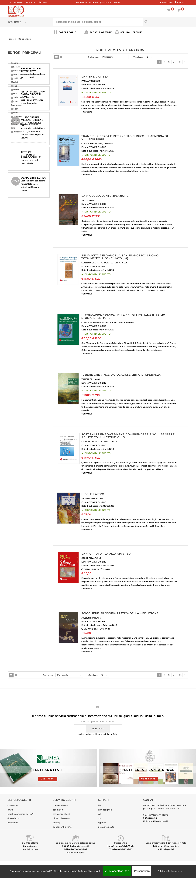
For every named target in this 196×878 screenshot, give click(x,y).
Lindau (14, 101)
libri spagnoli (105, 809)
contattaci (12, 822)
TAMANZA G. (109, 143)
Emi (13, 128)
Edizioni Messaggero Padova (24, 124)
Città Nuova (16, 78)
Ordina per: (93, 57)
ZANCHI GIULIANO (90, 379)
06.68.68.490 (150, 818)
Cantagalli (16, 132)
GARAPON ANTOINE (91, 558)
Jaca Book (16, 116)
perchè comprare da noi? (20, 814)
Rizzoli (14, 93)
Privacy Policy (112, 734)
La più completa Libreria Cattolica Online (75, 843)
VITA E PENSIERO (97, 84)
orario (44, 2)
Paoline (14, 63)
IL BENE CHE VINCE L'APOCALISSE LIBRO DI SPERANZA (121, 374)
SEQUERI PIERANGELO (92, 498)
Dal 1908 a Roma (30, 843)
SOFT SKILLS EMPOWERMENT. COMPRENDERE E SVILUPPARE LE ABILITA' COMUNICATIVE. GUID (128, 436)
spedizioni (58, 809)
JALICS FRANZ (88, 200)
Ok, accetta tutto (117, 871)
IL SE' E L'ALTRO (92, 494)
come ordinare (60, 805)
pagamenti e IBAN (62, 827)
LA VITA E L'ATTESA (94, 76)
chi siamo (12, 805)
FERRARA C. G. (121, 263)
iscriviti (98, 728)
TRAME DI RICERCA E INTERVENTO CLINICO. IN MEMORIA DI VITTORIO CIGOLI (124, 138)
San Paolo (16, 67)
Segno (14, 86)
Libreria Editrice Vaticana (22, 70)
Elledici (14, 82)
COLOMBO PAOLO (108, 441)
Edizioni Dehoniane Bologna (24, 74)
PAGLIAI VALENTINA (124, 322)
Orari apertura (120, 843)
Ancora (14, 112)
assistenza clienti (61, 814)
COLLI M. (94, 263)
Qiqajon (14, 120)
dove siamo (13, 818)
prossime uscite (106, 827)
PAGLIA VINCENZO (90, 81)
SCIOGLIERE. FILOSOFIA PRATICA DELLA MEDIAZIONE (119, 613)
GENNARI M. (96, 143)
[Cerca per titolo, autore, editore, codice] (165, 21)
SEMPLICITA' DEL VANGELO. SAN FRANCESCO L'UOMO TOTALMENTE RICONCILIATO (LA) (119, 257)
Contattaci (17, 2)
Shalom (14, 109)
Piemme (15, 90)
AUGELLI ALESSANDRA (101, 322)
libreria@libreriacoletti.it (157, 821)
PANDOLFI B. (106, 263)
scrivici (32, 2)
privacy (56, 822)
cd (99, 814)
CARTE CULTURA (110, 2)
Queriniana (16, 105)
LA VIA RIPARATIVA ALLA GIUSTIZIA (106, 553)
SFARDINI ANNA (89, 441)
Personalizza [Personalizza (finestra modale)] (142, 871)
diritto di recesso (61, 818)
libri (100, 805)
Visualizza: (138, 57)
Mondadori (16, 97)
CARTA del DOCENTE (87, 2)
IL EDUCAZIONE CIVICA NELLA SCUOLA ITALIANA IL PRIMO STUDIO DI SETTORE (123, 317)
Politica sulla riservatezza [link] (170, 871)
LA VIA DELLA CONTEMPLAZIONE (104, 195)
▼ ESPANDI (86, 112)
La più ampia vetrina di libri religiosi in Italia (166, 843)
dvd (100, 818)
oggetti (102, 822)
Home (10, 39)
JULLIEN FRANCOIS (91, 618)
